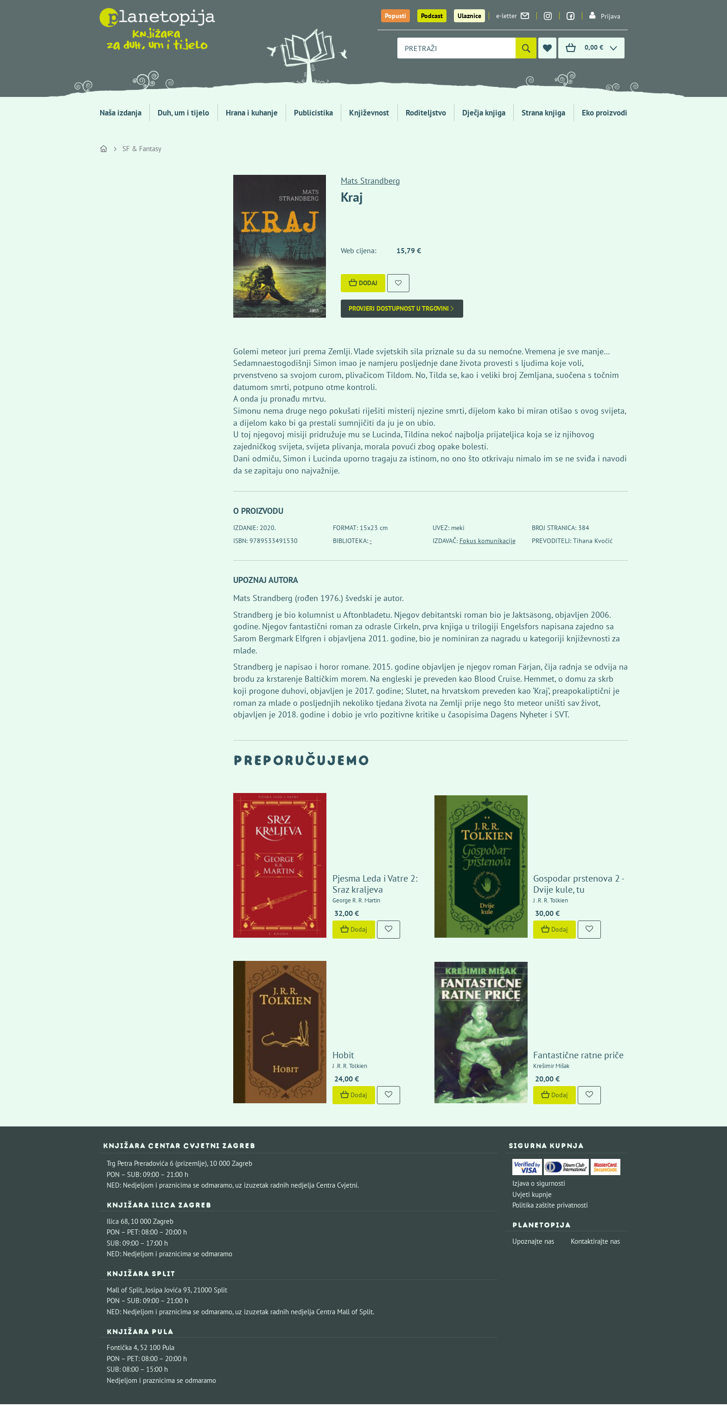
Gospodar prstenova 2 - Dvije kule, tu (563, 839)
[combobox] (456, 48)
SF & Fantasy (141, 148)
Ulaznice (469, 16)
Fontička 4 (122, 1258)
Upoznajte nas (533, 1152)
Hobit (316, 966)
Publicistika (313, 113)
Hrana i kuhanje (252, 113)
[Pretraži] (526, 48)
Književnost (369, 113)
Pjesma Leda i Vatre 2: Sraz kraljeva (357, 839)
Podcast (432, 16)
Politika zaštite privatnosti (550, 1116)
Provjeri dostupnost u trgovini (402, 308)
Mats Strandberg (370, 180)
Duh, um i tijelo (183, 113)
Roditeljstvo (426, 113)
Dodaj (363, 283)
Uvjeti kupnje (532, 1105)
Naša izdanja (120, 113)
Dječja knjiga (483, 113)
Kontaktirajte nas (595, 1152)
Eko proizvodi (604, 113)
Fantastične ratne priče (552, 966)
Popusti (395, 16)
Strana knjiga (543, 113)
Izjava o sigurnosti (538, 1094)
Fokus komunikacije (487, 541)
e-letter (512, 16)
